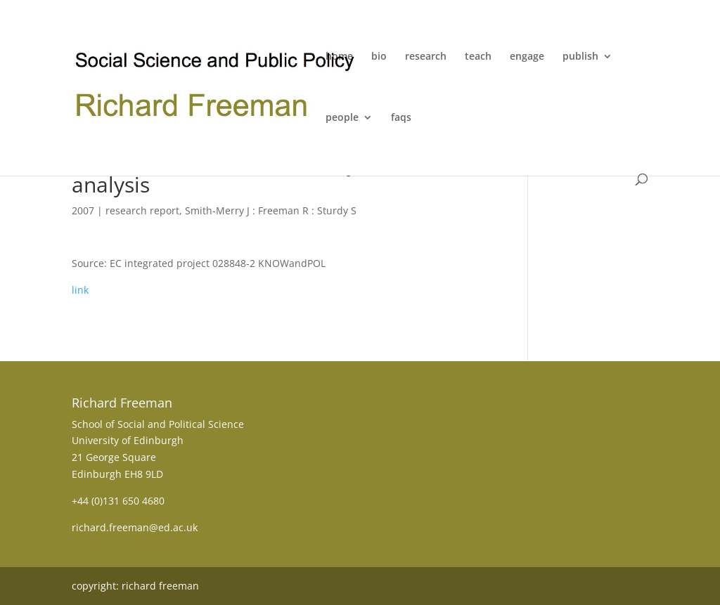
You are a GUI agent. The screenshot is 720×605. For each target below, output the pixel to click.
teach (478, 57)
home (339, 57)
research (425, 57)
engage (527, 57)
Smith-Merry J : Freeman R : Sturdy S (270, 210)
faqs (401, 118)
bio (379, 57)
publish (580, 57)
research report (142, 210)
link (80, 290)
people (342, 118)
